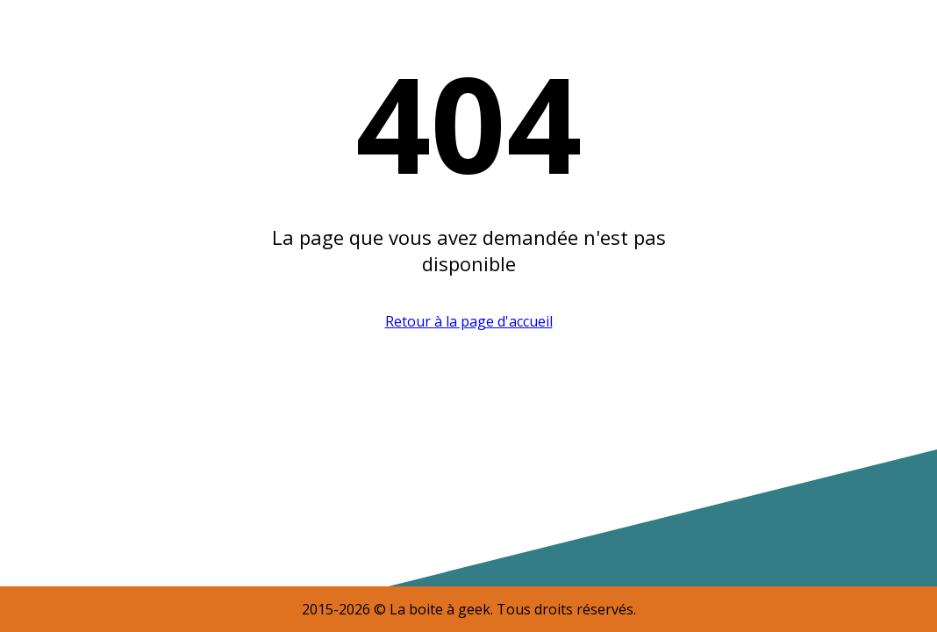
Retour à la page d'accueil (469, 321)
